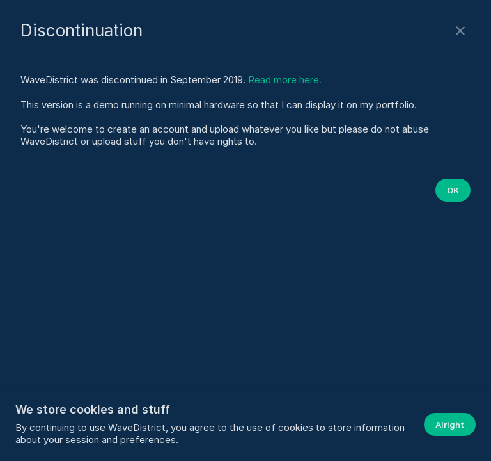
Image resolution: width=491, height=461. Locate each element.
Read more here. (285, 80)
